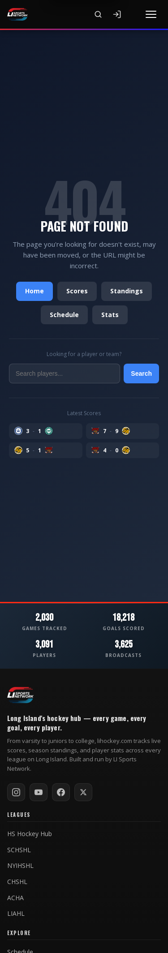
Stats (110, 314)
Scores (77, 291)
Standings (126, 291)
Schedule (64, 314)
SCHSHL (19, 850)
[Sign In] (117, 14)
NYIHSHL (20, 866)
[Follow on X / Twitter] (83, 792)
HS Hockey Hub (29, 834)
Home (34, 291)
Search (141, 373)
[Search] (98, 14)
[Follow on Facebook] (61, 792)
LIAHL (16, 914)
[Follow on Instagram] (16, 792)
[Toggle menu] (151, 14)
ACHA (15, 898)
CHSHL (17, 882)
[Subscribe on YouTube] (38, 792)
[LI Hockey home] (20, 695)
